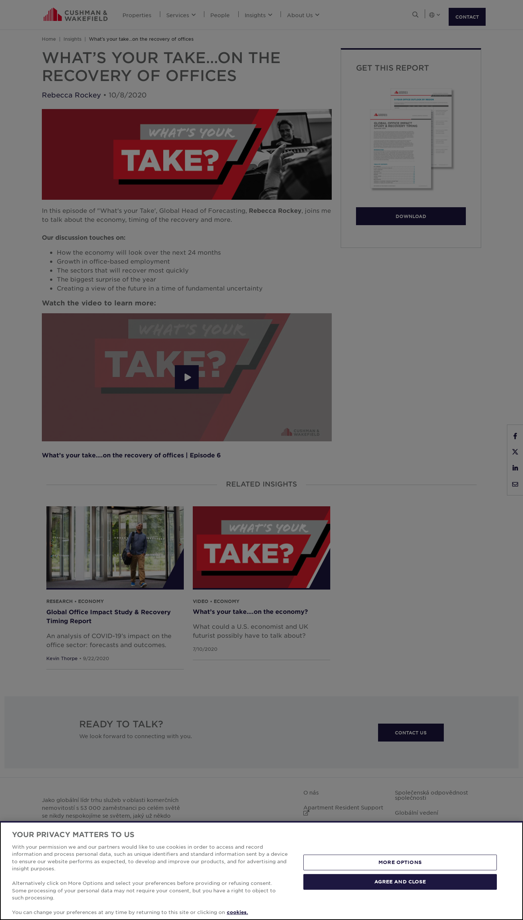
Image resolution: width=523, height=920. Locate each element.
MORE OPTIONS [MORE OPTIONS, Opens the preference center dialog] (400, 862)
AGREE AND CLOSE (400, 882)
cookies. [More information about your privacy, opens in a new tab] (237, 912)
